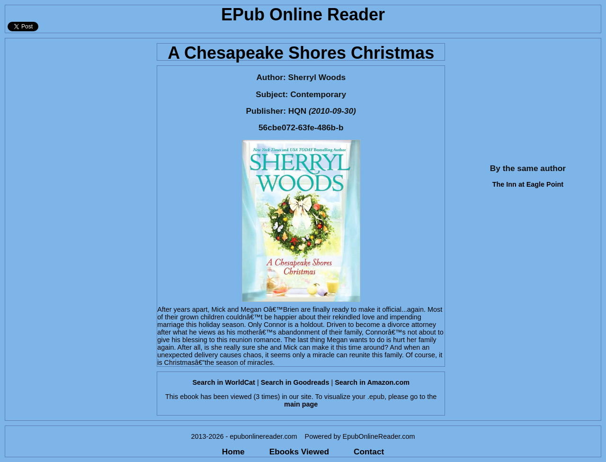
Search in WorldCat (223, 382)
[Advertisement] (78, 97)
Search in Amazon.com (372, 382)
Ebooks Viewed (299, 451)
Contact (369, 451)
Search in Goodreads (295, 382)
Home (233, 451)
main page (301, 404)
